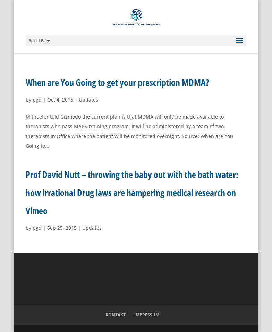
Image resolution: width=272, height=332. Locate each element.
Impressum (146, 315)
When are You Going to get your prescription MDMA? (117, 82)
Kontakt (115, 315)
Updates (88, 99)
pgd (37, 99)
